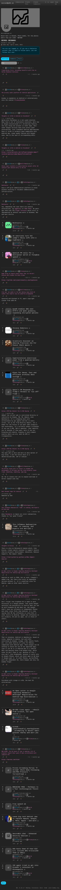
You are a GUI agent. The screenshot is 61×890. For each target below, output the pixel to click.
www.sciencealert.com (19, 348)
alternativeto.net (18, 317)
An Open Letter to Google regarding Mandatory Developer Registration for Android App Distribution (20, 571)
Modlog (28, 887)
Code (45, 887)
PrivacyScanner (20, 100)
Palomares (8, 514)
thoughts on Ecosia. (8, 545)
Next (3, 882)
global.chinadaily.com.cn (21, 259)
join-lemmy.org (53, 887)
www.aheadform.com (18, 331)
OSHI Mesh (27, 209)
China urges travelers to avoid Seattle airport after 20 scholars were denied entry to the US (20, 167)
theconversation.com (19, 380)
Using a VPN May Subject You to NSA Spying (15, 412)
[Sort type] (9, 63)
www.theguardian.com (19, 821)
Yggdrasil (18, 209)
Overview (5, 59)
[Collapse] (3, 68)
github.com (16, 735)
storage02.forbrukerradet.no (22, 791)
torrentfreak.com (18, 774)
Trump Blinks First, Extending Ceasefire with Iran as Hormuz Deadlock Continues (19, 71)
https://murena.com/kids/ (11, 758)
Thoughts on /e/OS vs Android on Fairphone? (16, 116)
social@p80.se (7, 3)
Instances (35, 887)
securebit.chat (17, 837)
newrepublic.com (18, 853)
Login (52, 2)
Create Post (27, 3)
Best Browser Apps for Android (11, 491)
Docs (41, 887)
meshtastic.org (17, 225)
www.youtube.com (18, 397)
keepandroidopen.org (19, 696)
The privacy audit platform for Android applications (19, 92)
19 (14, 231)
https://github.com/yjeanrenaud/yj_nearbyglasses (19, 281)
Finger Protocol (21, 211)
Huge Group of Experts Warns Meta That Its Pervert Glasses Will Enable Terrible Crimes (18, 275)
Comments (13, 59)
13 (14, 536)
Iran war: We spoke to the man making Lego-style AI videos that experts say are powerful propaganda (18, 293)
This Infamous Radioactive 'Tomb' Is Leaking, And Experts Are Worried (20, 508)
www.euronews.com (18, 242)
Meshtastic (5, 185)
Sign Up (56, 3)
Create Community (37, 3)
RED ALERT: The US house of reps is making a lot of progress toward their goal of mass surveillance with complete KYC (19, 751)
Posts (20, 59)
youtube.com (16, 804)
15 (14, 702)
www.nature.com (17, 363)
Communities (20, 2)
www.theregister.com (19, 714)
